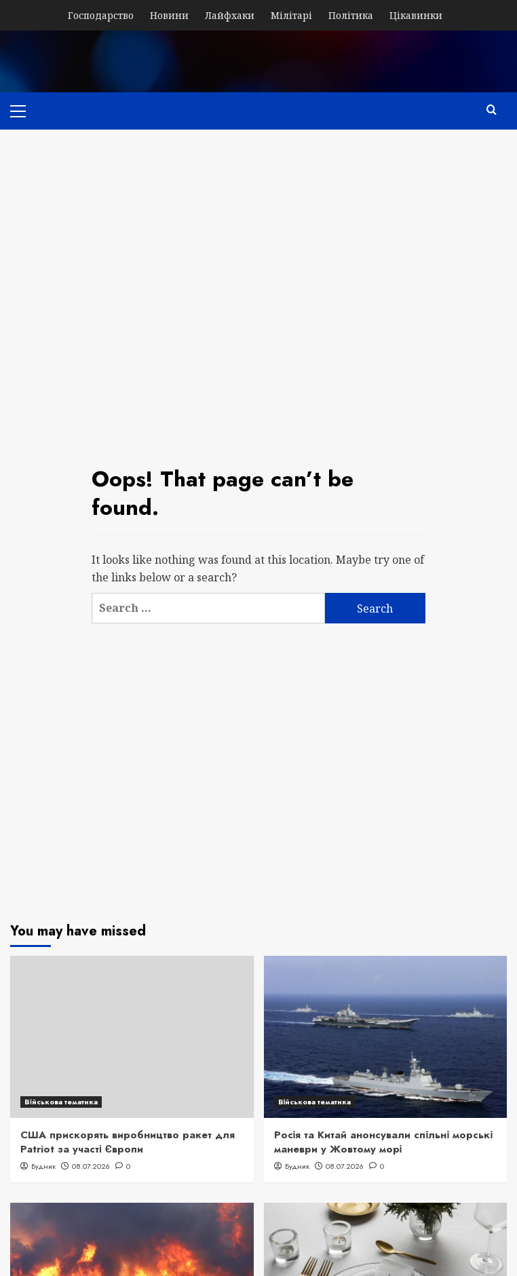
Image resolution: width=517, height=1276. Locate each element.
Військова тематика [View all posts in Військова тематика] (61, 1101)
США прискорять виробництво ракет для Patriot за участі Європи (127, 1142)
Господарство (101, 15)
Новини (169, 15)
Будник (43, 1166)
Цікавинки (415, 15)
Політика (350, 15)
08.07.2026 (91, 1166)
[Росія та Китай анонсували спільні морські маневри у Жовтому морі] (386, 1037)
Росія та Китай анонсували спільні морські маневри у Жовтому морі (383, 1142)
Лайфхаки (229, 15)
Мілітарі (291, 15)
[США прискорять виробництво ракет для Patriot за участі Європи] (132, 1037)
